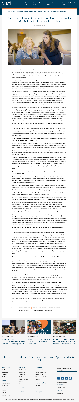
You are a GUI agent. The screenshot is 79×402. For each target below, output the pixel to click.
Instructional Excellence (42, 370)
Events (21, 381)
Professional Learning (54, 307)
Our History (5, 377)
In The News (5, 385)
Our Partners (22, 374)
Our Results (22, 377)
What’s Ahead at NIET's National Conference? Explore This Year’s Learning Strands (13, 342)
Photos (4, 390)
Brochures (21, 384)
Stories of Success (23, 379)
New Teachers (42, 307)
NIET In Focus (5, 388)
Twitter (62, 378)
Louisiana (34, 307)
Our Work (34, 3)
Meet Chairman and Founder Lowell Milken (26, 399)
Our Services (22, 372)
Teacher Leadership (38, 310)
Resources (42, 3)
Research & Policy (50, 3)
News (59, 3)
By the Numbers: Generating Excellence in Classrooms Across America (39, 342)
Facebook (58, 378)
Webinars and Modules (41, 377)
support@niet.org (61, 390)
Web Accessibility (70, 399)
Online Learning (39, 374)
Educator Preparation (24, 307)
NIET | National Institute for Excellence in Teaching (13, 3)
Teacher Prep (48, 310)
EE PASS (63, 3)
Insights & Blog (6, 395)
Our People (5, 372)
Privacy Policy (60, 393)
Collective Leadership (41, 372)
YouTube (70, 378)
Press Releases (6, 383)
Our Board (4, 374)
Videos (4, 393)
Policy (37, 388)
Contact (70, 3)
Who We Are (27, 3)
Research (38, 385)
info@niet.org (60, 384)
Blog (14, 11)
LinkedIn (66, 378)
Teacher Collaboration (24, 310)
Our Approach (22, 370)
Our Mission (5, 370)
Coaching (38, 379)
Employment (39, 392)
